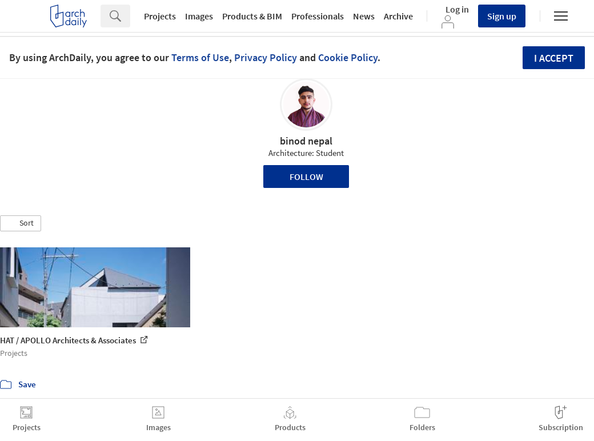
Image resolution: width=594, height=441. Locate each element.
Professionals (317, 16)
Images (199, 16)
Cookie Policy (348, 57)
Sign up (501, 16)
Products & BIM (252, 16)
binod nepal (306, 140)
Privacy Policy (265, 57)
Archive (398, 16)
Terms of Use (200, 57)
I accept (553, 58)
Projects (160, 16)
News (364, 16)
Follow (306, 176)
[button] (20, 223)
